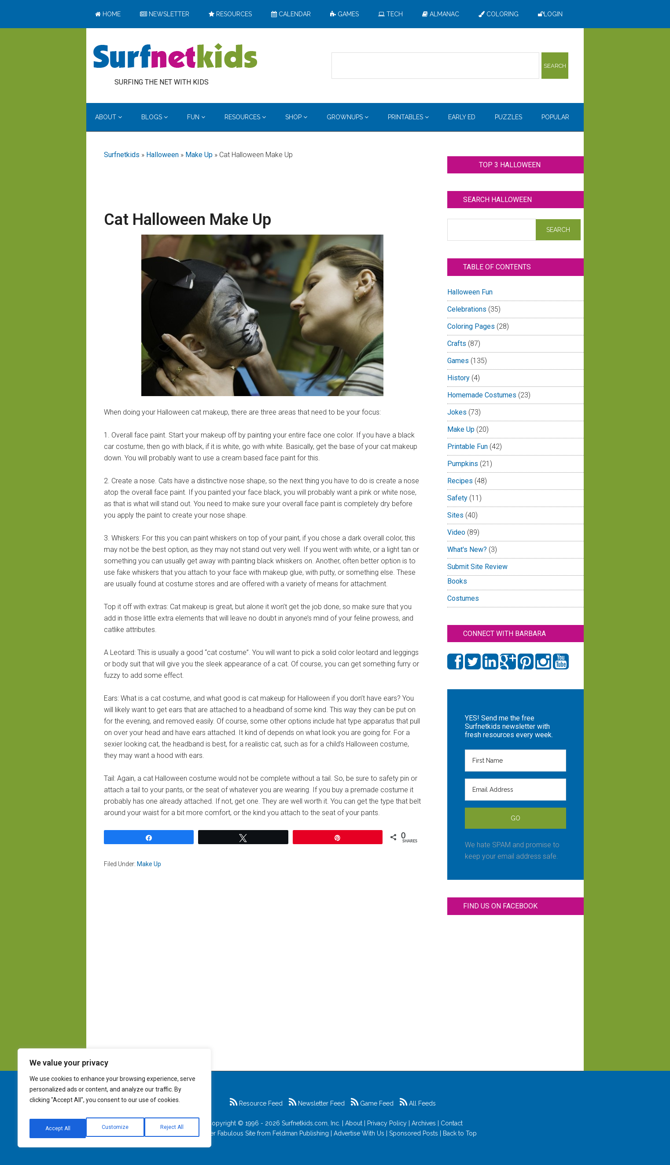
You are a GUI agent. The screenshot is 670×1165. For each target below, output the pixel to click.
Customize (58, 1128)
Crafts (456, 343)
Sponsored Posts (413, 1133)
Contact (452, 1123)
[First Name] (515, 761)
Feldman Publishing (300, 1133)
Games (458, 360)
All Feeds (418, 1103)
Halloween (162, 155)
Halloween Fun (470, 292)
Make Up (199, 155)
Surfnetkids (122, 155)
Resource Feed (256, 1103)
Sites (455, 515)
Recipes (460, 481)
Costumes (463, 598)
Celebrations (466, 309)
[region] (114, 1101)
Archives (424, 1123)
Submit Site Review (477, 566)
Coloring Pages (471, 326)
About (353, 1123)
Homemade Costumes (481, 395)
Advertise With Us (359, 1133)
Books (457, 581)
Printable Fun (467, 446)
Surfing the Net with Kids (175, 57)
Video (456, 532)
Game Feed (372, 1103)
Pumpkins (462, 463)
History (458, 378)
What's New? (467, 549)
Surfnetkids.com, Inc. (311, 1123)
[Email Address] (515, 790)
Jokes (457, 412)
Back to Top (460, 1133)
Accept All (172, 1128)
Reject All (116, 1128)
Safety (457, 498)
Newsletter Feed (317, 1103)
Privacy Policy (387, 1123)
